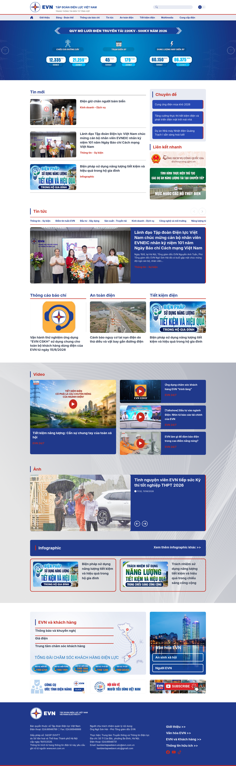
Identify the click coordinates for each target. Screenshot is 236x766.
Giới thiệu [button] (45, 17)
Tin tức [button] (110, 17)
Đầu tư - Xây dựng (89, 220)
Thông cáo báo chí (90, 17)
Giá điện (41, 638)
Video (39, 374)
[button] (230, 50)
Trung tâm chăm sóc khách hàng (60, 646)
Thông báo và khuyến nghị (55, 631)
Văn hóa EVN (168, 647)
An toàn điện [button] (126, 17)
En (203, 7)
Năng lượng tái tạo (201, 220)
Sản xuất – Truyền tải (115, 220)
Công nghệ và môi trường (172, 220)
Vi (200, 7)
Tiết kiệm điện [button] (147, 17)
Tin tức (40, 211)
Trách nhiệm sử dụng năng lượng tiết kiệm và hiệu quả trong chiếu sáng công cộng (185, 573)
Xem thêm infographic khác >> (177, 547)
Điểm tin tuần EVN (65, 220)
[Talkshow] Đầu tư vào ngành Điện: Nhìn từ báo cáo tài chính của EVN (183, 415)
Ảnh (37, 469)
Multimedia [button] (167, 17)
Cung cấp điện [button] (187, 17)
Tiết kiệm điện (164, 295)
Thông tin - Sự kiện (91, 152)
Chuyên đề (166, 94)
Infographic (87, 176)
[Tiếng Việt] (63, 6)
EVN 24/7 (38, 443)
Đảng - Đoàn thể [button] (65, 17)
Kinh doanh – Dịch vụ (93, 107)
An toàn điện (102, 295)
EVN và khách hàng (57, 622)
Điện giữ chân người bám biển (102, 101)
